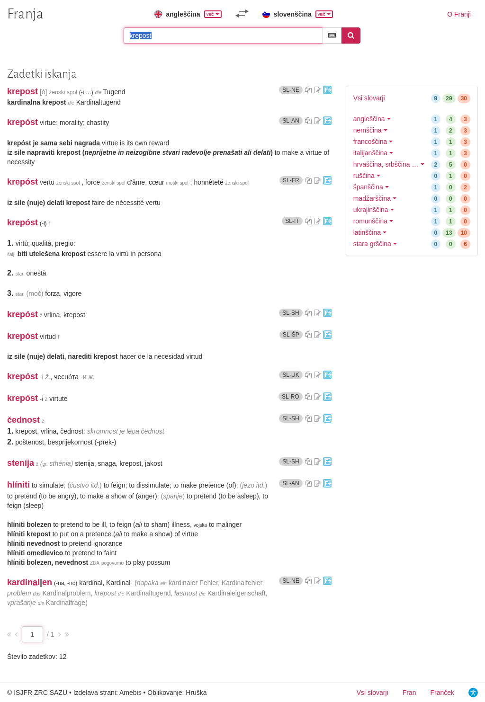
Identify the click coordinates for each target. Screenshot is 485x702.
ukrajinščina (370, 209)
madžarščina (372, 198)
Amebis (130, 692)
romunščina (370, 221)
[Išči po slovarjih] (223, 35)
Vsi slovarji (369, 98)
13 (449, 233)
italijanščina (370, 153)
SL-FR (293, 180)
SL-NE (292, 89)
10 (464, 233)
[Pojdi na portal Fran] (327, 90)
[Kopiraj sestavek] (308, 90)
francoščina (370, 141)
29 (449, 98)
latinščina (367, 232)
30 (464, 98)
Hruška (196, 692)
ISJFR (23, 692)
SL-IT (293, 220)
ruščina (364, 175)
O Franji (459, 14)
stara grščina (372, 244)
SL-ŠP (293, 334)
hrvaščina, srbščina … (386, 164)
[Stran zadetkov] (32, 634)
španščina (368, 187)
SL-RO (292, 396)
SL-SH (292, 312)
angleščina (369, 119)
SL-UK (292, 374)
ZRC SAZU (50, 692)
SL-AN (292, 120)
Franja (25, 13)
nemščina (367, 130)
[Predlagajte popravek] (317, 90)
